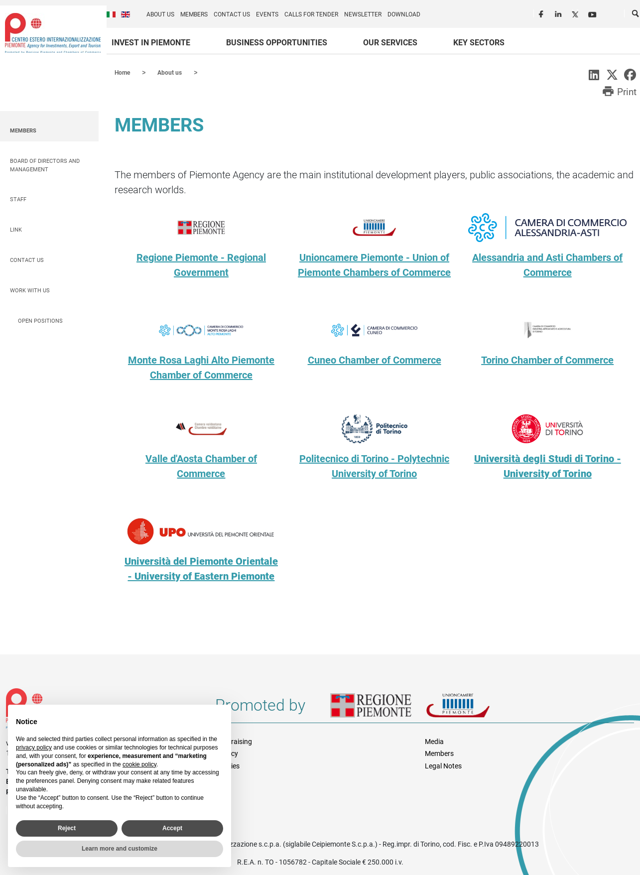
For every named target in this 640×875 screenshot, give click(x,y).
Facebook (542, 12)
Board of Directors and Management (45, 164)
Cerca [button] (636, 15)
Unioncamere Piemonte (471, 709)
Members (194, 14)
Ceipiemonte (53, 33)
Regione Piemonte (378, 709)
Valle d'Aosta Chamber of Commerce (201, 465)
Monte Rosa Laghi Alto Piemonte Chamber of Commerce (201, 367)
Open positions (40, 320)
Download (403, 14)
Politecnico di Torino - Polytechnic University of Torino (374, 465)
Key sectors (479, 42)
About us (160, 14)
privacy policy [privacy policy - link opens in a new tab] (34, 747)
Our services (390, 42)
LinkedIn (559, 12)
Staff (18, 199)
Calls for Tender (311, 14)
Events (267, 14)
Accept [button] (172, 828)
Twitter (576, 12)
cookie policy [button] (139, 764)
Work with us (30, 290)
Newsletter (363, 14)
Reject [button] (67, 828)
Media (434, 741)
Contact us (232, 14)
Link (16, 229)
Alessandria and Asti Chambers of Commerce (547, 264)
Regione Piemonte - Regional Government (201, 264)
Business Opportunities (276, 42)
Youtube (593, 12)
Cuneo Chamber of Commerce (374, 360)
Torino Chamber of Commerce (547, 360)
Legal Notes (443, 765)
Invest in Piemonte (151, 42)
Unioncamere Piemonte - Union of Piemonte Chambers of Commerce (374, 264)
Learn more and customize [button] (119, 848)
